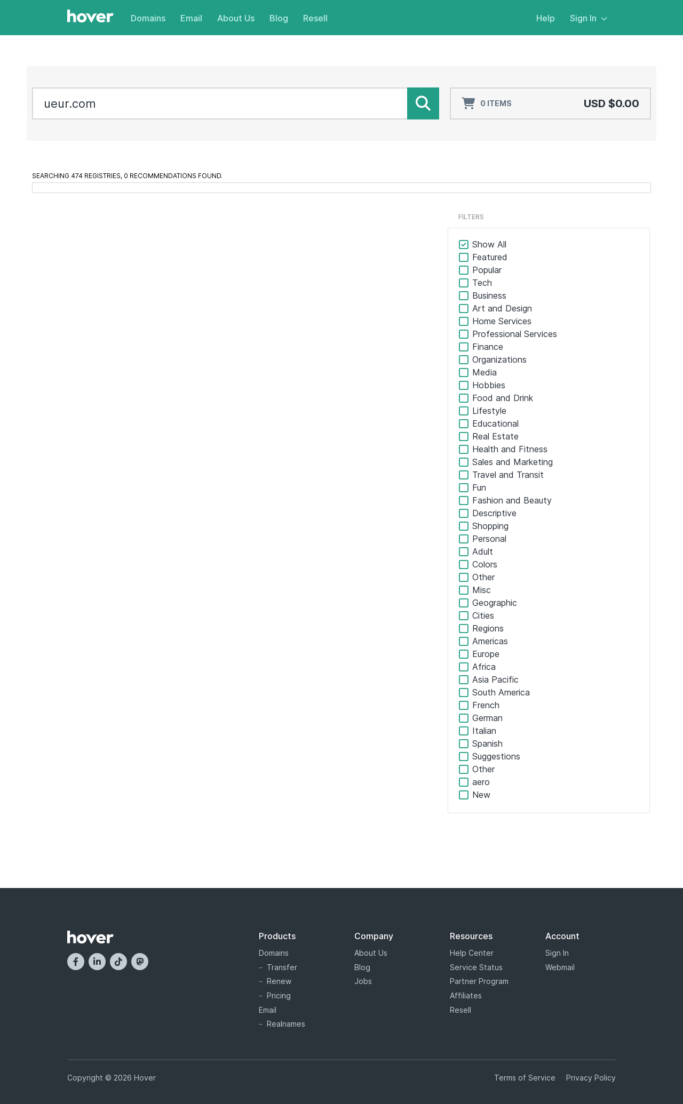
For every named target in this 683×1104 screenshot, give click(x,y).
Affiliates (466, 995)
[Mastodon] (139, 961)
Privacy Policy (591, 1077)
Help (545, 18)
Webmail (560, 967)
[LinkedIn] (97, 961)
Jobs (363, 981)
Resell (315, 18)
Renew (279, 981)
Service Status (476, 967)
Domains (148, 18)
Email (191, 18)
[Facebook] (75, 961)
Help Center (472, 952)
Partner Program (479, 981)
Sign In (588, 18)
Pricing (279, 995)
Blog (278, 18)
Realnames (286, 1023)
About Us (236, 18)
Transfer (282, 967)
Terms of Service (524, 1077)
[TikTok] (118, 961)
